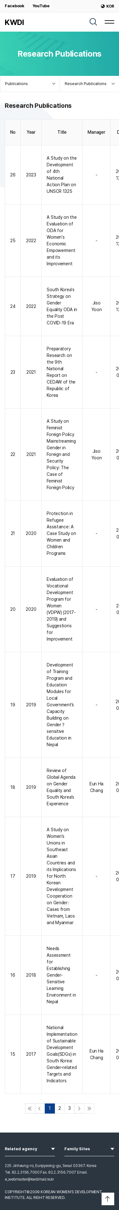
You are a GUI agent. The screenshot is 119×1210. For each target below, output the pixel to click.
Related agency (30, 1148)
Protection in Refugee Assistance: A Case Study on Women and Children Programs (61, 533)
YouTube (41, 5)
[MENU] (109, 22)
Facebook (14, 5)
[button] (108, 1199)
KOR (107, 6)
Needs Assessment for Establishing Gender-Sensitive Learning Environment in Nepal (61, 975)
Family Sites (89, 1148)
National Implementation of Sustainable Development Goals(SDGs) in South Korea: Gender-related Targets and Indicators (62, 1054)
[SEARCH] (93, 22)
